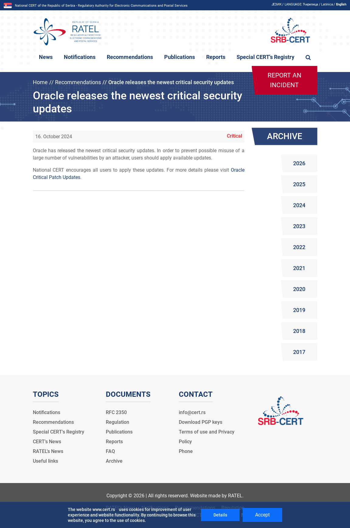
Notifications (79, 57)
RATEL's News (48, 451)
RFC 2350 (116, 412)
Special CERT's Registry (265, 57)
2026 (299, 163)
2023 (299, 226)
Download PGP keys (200, 422)
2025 (299, 184)
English (341, 4)
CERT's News (47, 441)
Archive (114, 461)
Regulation (117, 422)
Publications (179, 57)
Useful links (45, 461)
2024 (299, 205)
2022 (299, 247)
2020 (299, 289)
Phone (186, 451)
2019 (299, 310)
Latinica (327, 4)
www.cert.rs (103, 509)
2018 (299, 331)
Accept (262, 515)
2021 (299, 268)
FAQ (110, 451)
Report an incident (284, 80)
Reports (215, 57)
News (46, 57)
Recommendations (130, 57)
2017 (299, 352)
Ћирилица (310, 4)
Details (220, 515)
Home (40, 82)
